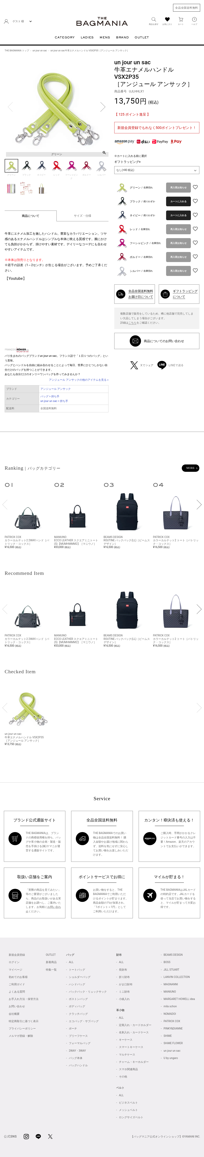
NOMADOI (170, 1013)
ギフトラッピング (128, 162)
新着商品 (51, 962)
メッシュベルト (128, 1109)
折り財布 (124, 977)
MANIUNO (170, 991)
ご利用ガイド (17, 984)
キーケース (125, 1039)
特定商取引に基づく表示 (23, 1021)
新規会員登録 (17, 954)
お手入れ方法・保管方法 (23, 999)
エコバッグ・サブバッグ (84, 1021)
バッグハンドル (78, 1065)
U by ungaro (171, 1058)
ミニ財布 (124, 991)
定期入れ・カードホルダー (135, 1025)
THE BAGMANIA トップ (17, 50)
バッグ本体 (75, 1058)
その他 (123, 1076)
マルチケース (127, 1054)
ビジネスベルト (128, 1102)
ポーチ (73, 1028)
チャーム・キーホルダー (134, 1061)
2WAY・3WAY (77, 1050)
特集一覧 (51, 969)
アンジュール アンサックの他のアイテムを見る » (78, 379)
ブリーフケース (78, 1035)
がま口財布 (125, 984)
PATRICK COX (172, 1021)
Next (103, 107)
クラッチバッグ (78, 1013)
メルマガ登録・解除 (21, 1035)
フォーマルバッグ (79, 1043)
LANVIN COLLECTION (177, 977)
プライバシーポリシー (22, 1028)
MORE (190, 468)
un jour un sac (39, 50)
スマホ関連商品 (128, 1069)
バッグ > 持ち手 (49, 396)
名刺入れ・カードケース (134, 1032)
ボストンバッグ (78, 999)
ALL (71, 962)
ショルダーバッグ (79, 977)
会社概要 (14, 1013)
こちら (132, 322)
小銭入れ (124, 999)
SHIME (168, 1035)
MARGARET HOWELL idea (179, 999)
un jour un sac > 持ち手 (54, 401)
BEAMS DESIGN (173, 954)
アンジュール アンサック (55, 388)
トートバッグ (77, 969)
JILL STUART (171, 969)
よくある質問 (17, 991)
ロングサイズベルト (131, 1117)
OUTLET (51, 954)
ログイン (14, 962)
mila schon (170, 1006)
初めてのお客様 (18, 977)
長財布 (123, 969)
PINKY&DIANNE (173, 1028)
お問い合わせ (17, 1006)
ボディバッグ (77, 1006)
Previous (10, 107)
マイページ (15, 969)
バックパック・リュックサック (88, 991)
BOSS (167, 962)
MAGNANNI (171, 984)
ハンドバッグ (77, 984)
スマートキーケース (131, 1047)
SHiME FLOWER (173, 1043)
